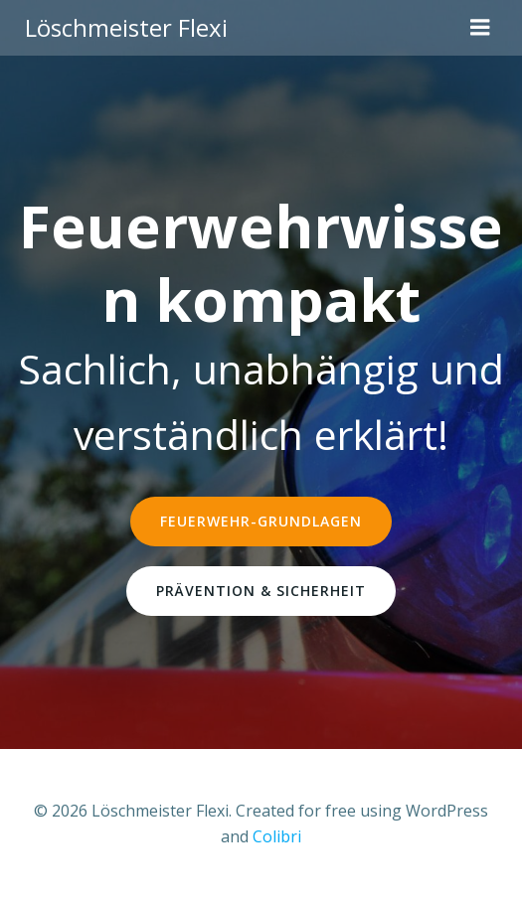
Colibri (277, 836)
